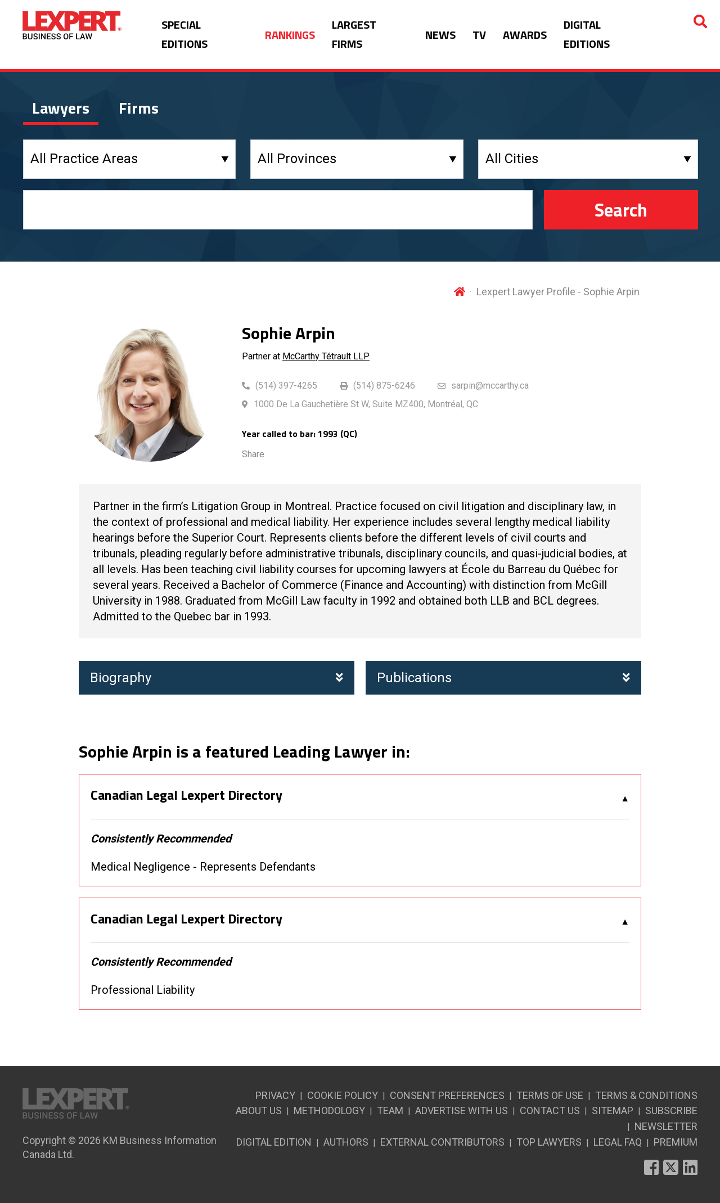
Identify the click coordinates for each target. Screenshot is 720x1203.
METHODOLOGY (329, 1110)
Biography (216, 678)
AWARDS (525, 34)
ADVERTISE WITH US (461, 1110)
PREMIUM (676, 1142)
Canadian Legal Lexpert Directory (186, 795)
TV (479, 34)
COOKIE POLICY (342, 1095)
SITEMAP (612, 1110)
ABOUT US (259, 1110)
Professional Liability (143, 990)
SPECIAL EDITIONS (184, 34)
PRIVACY (275, 1095)
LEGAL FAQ (617, 1142)
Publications (503, 678)
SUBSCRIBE (671, 1110)
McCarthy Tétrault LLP (326, 356)
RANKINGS (290, 34)
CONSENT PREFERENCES (447, 1095)
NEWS (440, 34)
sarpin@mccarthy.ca (490, 385)
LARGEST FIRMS (354, 34)
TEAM (390, 1110)
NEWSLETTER (666, 1126)
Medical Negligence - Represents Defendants (203, 866)
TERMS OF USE (549, 1095)
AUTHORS (345, 1142)
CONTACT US (550, 1110)
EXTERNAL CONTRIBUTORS (442, 1142)
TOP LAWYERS (549, 1142)
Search (621, 209)
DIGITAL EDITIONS (587, 34)
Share (253, 454)
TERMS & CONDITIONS (646, 1095)
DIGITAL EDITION (274, 1142)
